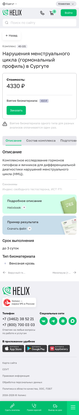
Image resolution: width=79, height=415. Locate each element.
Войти (69, 12)
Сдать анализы (12, 407)
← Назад (11, 35)
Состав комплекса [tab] (41, 140)
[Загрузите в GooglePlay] (36, 348)
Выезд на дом (55, 407)
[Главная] (39, 291)
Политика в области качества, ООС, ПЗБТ (27, 388)
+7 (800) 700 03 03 (18, 324)
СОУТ (5, 369)
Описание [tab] (13, 140)
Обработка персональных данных (22, 382)
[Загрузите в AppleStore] (13, 348)
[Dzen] (63, 321)
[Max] (73, 321)
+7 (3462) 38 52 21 (18, 319)
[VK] (44, 321)
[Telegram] (53, 321)
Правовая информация (15, 375)
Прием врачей (34, 407)
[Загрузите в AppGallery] (59, 348)
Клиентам (64, 3)
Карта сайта (9, 362)
